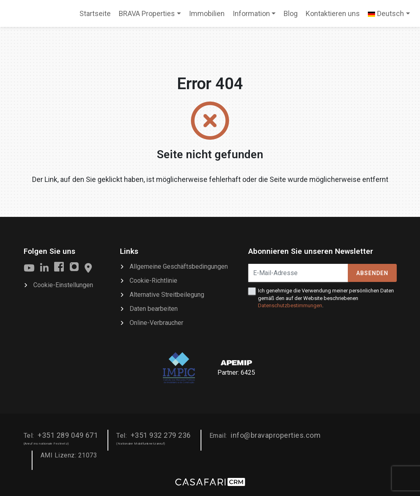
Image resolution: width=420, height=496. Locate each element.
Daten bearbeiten (154, 308)
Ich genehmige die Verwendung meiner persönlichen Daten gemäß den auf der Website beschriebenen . (326, 298)
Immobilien (207, 13)
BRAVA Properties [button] (147, 13)
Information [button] (251, 13)
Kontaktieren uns (333, 13)
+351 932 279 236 (161, 435)
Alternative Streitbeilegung (167, 294)
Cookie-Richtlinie (153, 280)
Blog (291, 13)
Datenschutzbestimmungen (290, 305)
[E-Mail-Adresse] (298, 273)
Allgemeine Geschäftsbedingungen (179, 266)
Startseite (95, 16)
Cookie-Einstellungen (63, 285)
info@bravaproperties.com (276, 435)
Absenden (372, 273)
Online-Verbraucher (156, 323)
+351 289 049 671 (68, 435)
